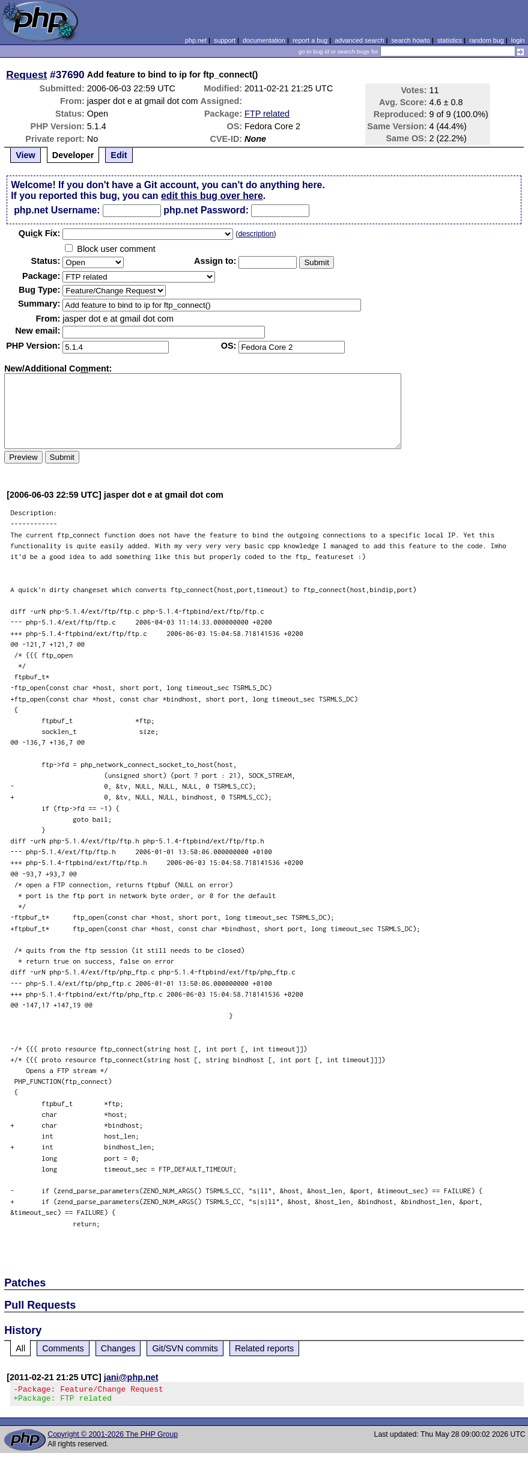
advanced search (359, 40)
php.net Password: (206, 210)
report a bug (310, 40)
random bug (486, 40)
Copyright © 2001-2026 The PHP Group (112, 1438)
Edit (119, 155)
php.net (196, 40)
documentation (264, 40)
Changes (118, 1348)
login (518, 40)
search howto (410, 40)
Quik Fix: (40, 233)
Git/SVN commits (185, 1348)
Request (26, 75)
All (20, 1348)
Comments (63, 1348)
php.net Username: (57, 210)
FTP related (267, 113)
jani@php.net (131, 1377)
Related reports (264, 1348)
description (255, 234)
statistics (449, 40)
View (25, 155)
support (224, 40)
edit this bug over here (212, 196)
